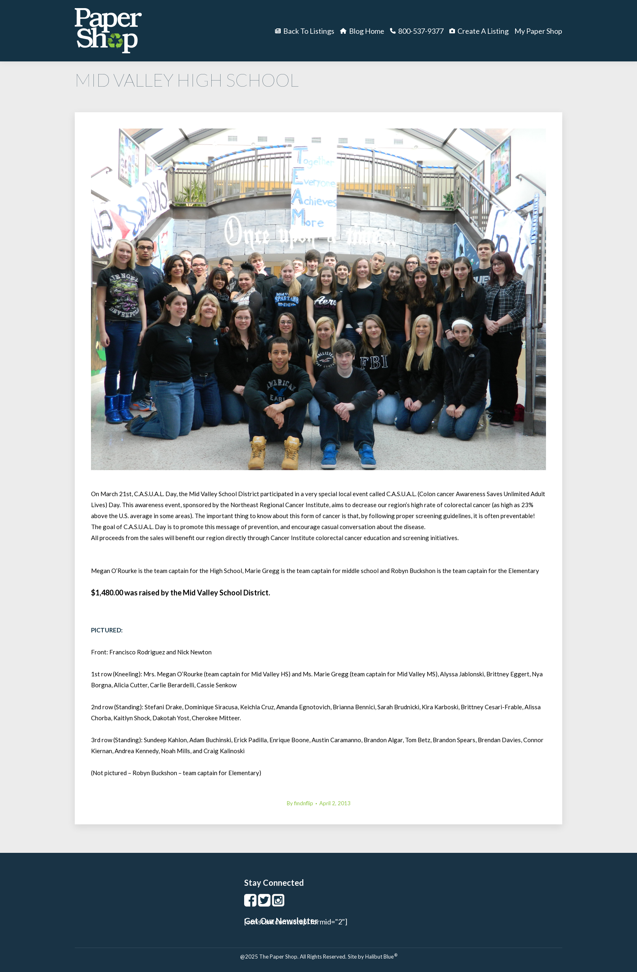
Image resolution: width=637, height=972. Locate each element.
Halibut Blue (381, 956)
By (300, 803)
